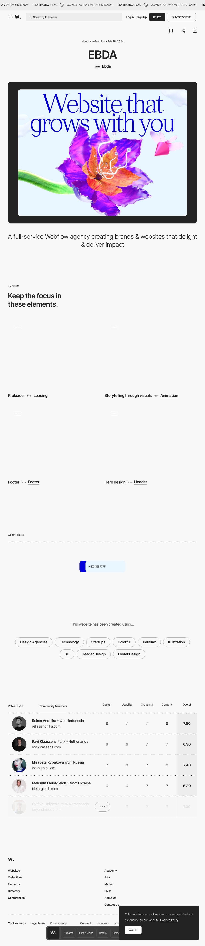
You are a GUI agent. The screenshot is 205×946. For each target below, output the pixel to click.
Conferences (16, 897)
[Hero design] (151, 440)
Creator (68, 932)
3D (67, 654)
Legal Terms (38, 923)
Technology (69, 642)
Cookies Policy (17, 923)
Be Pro (157, 17)
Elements (118, 932)
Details (103, 932)
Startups (98, 642)
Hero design (115, 482)
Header (140, 482)
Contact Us (112, 904)
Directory (14, 891)
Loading (40, 395)
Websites (14, 870)
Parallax (149, 642)
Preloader (16, 395)
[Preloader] (54, 353)
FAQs (108, 891)
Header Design (94, 654)
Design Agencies (33, 642)
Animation (169, 395)
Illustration (176, 642)
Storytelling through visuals (128, 395)
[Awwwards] (18, 17)
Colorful (124, 642)
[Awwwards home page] (53, 933)
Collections (15, 877)
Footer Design (129, 654)
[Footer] (54, 440)
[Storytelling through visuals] (151, 353)
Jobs (108, 877)
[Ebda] (102, 66)
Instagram (103, 923)
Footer (13, 482)
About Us (110, 897)
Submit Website (182, 17)
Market (109, 884)
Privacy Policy (58, 923)
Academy (111, 870)
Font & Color (86, 932)
